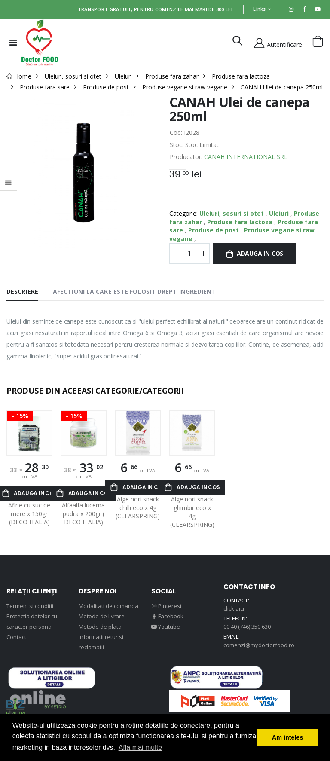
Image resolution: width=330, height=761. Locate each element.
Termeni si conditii (29, 606)
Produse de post (214, 230)
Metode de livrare (102, 616)
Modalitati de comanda (108, 606)
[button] (237, 42)
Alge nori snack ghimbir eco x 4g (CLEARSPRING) (192, 512)
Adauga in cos (260, 253)
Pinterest (166, 606)
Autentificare (278, 42)
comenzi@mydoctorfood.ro (258, 645)
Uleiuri (279, 213)
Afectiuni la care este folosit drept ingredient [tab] (134, 291)
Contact (16, 637)
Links (259, 9)
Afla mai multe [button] (140, 747)
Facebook (167, 616)
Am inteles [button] (287, 737)
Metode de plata (100, 626)
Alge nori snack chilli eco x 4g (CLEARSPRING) (138, 507)
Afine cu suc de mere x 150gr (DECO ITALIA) (29, 513)
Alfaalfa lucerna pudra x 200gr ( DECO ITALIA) (83, 513)
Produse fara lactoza (240, 222)
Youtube (165, 626)
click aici (233, 608)
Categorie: (183, 213)
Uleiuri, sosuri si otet (232, 213)
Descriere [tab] (22, 291)
